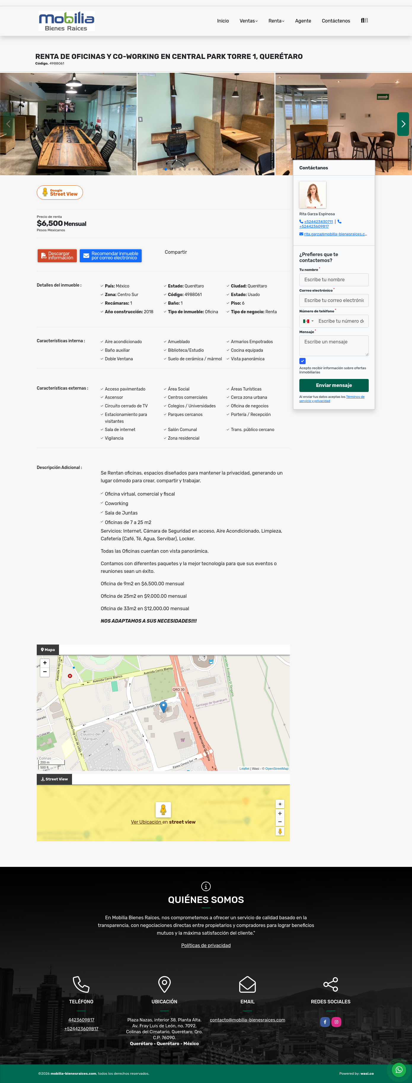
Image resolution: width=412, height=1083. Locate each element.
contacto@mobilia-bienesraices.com (247, 1020)
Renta (275, 21)
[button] (166, 169)
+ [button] (45, 663)
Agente (303, 21)
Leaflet (244, 768)
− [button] (45, 672)
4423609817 (81, 1020)
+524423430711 (318, 221)
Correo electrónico (317, 290)
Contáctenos (336, 21)
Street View (60, 192)
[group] (68, 124)
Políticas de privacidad (206, 945)
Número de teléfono (317, 310)
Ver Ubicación (146, 822)
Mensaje (307, 331)
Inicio (223, 21)
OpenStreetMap (276, 768)
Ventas (247, 21)
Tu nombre (309, 269)
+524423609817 (314, 226)
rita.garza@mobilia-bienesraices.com (337, 234)
